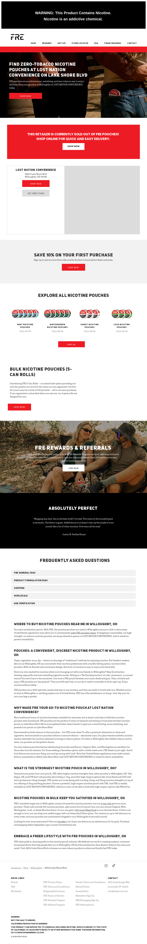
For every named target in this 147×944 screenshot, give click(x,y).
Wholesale (16, 891)
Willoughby (36, 868)
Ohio (25, 868)
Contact (132, 43)
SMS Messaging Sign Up (87, 900)
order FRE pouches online (83, 633)
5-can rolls (106, 803)
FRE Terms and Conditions (56, 886)
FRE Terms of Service (53, 895)
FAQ (96, 43)
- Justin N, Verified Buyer (73, 534)
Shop (33, 43)
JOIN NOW (73, 468)
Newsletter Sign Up (85, 895)
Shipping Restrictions (54, 891)
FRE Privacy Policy (52, 882)
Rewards (47, 43)
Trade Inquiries (112, 43)
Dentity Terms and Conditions (91, 882)
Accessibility (82, 891)
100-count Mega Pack (85, 810)
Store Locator (80, 43)
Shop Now (25, 96)
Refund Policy (83, 886)
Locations (16, 868)
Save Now (73, 267)
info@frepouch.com (118, 891)
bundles (62, 821)
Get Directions (36, 193)
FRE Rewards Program (54, 900)
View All (71, 344)
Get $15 (62, 43)
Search (14, 882)
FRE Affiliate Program (54, 904)
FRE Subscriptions (85, 904)
